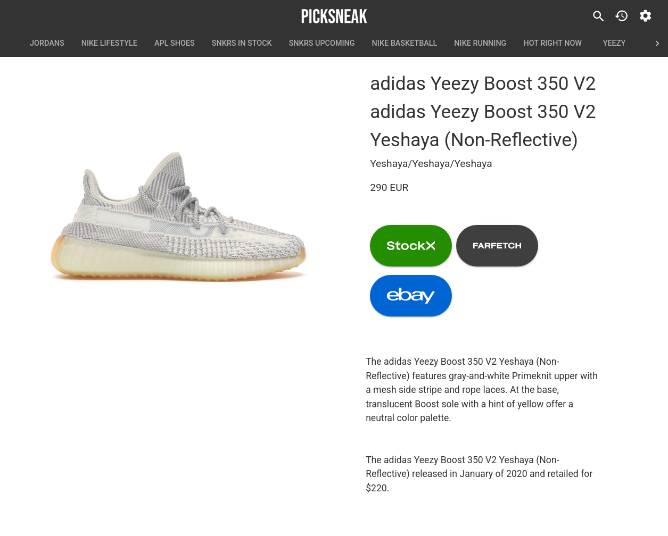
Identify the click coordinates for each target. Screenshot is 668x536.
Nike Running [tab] (480, 43)
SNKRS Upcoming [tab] (322, 43)
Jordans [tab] (47, 43)
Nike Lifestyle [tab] (109, 43)
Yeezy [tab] (614, 43)
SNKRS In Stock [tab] (242, 43)
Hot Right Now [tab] (552, 43)
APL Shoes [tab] (174, 43)
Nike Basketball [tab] (405, 43)
